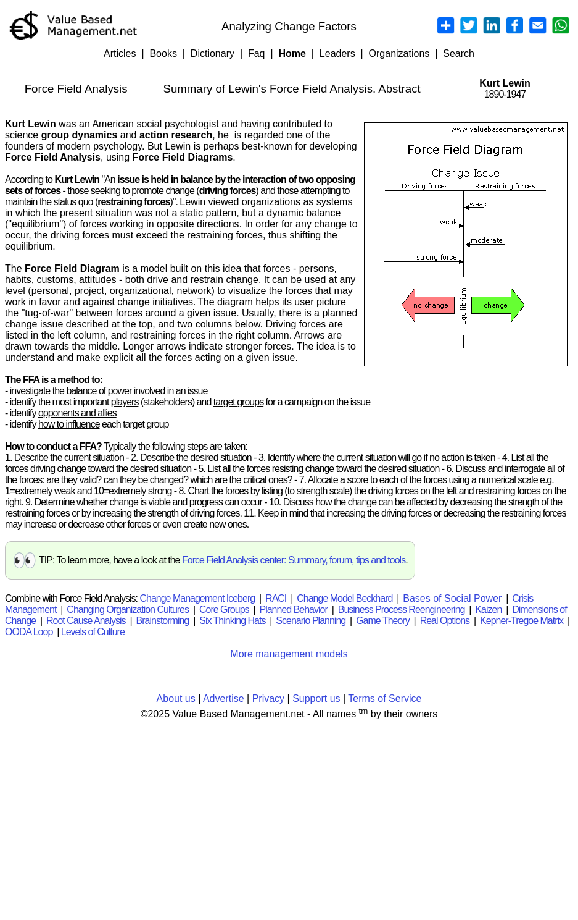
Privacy (268, 698)
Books (162, 53)
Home (291, 53)
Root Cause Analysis (86, 620)
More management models (288, 654)
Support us (316, 698)
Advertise (223, 698)
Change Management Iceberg (197, 598)
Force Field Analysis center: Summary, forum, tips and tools (293, 560)
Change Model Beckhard (344, 598)
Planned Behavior (293, 609)
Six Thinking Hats (232, 620)
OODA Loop (28, 632)
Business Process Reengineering (401, 609)
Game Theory (383, 620)
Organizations (399, 53)
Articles (120, 53)
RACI (275, 598)
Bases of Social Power (452, 598)
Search (458, 53)
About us (176, 698)
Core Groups (224, 609)
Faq (256, 53)
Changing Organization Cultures (128, 609)
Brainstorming (162, 620)
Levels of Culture (93, 632)
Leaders (337, 53)
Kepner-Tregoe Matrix (521, 620)
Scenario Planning (310, 620)
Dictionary (212, 53)
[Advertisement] (289, 817)
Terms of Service (384, 698)
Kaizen (488, 609)
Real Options (445, 620)
